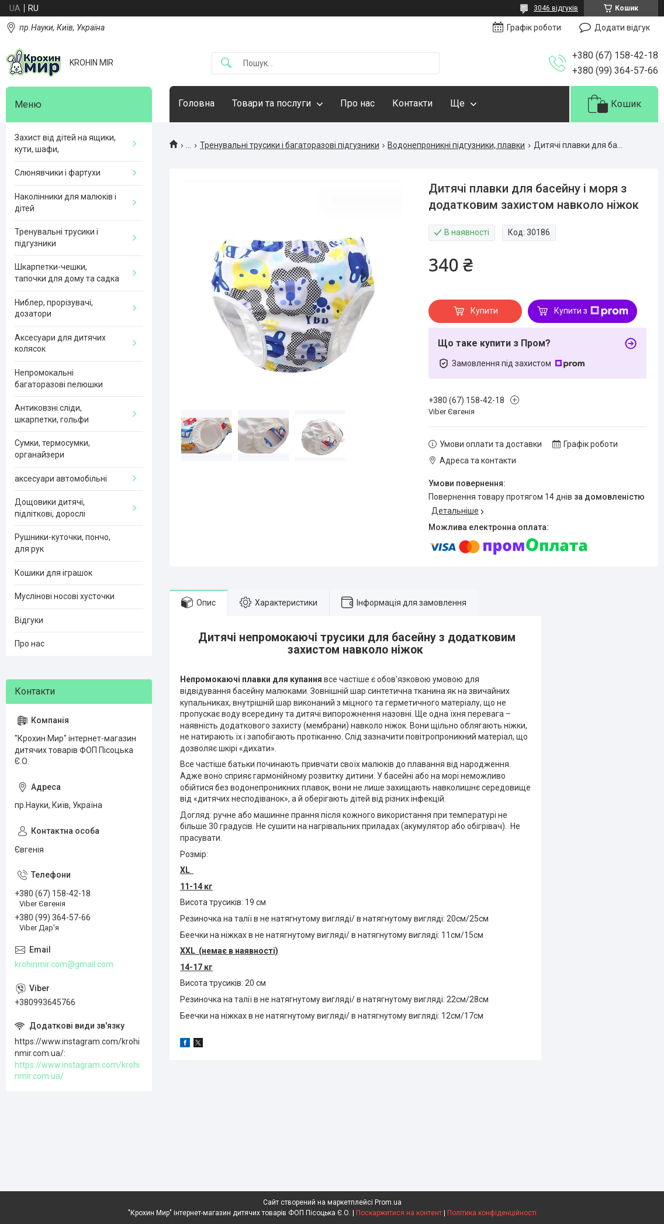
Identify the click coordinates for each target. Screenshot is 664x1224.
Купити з (591, 311)
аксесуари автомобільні (61, 478)
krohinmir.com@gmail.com (64, 964)
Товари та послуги (271, 103)
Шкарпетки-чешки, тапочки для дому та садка (67, 272)
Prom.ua (388, 1202)
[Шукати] (226, 63)
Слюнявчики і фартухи (58, 172)
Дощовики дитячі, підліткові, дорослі (50, 507)
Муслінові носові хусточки (65, 596)
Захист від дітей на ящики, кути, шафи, (65, 143)
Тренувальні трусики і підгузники (56, 237)
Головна (196, 103)
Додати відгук (622, 27)
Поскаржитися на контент (399, 1213)
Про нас (357, 103)
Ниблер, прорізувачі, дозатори (54, 308)
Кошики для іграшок (53, 572)
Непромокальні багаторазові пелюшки (59, 378)
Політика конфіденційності (492, 1213)
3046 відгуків (556, 8)
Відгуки (29, 620)
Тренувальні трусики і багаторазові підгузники (289, 145)
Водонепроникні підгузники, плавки (456, 145)
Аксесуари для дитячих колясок (60, 343)
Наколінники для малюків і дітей (65, 202)
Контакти (412, 103)
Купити (484, 310)
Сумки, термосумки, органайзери (52, 448)
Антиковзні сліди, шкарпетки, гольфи (52, 413)
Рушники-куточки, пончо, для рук (62, 542)
